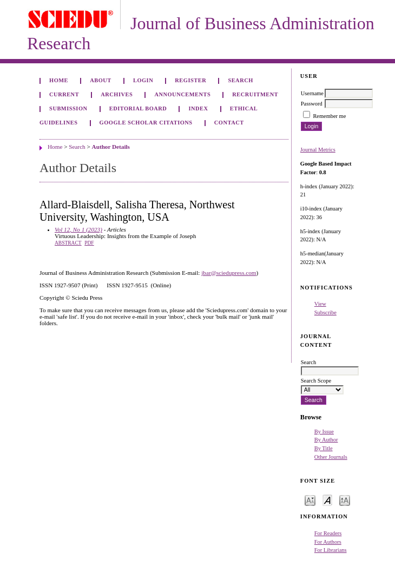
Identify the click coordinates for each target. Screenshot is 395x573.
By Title (323, 448)
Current (64, 94)
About (100, 80)
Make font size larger (344, 499)
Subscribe (325, 312)
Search (240, 80)
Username (312, 93)
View (320, 304)
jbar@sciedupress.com (228, 272)
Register (190, 80)
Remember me (329, 116)
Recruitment (255, 94)
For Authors (327, 542)
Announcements (182, 94)
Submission (68, 108)
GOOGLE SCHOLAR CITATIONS (146, 123)
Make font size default (327, 499)
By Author (326, 440)
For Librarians (330, 550)
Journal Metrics (317, 150)
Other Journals (330, 457)
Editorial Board (138, 108)
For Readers (328, 533)
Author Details (111, 146)
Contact (229, 123)
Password (311, 104)
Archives (117, 94)
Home (58, 80)
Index (198, 108)
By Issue (324, 431)
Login (143, 80)
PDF (89, 243)
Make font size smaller (310, 499)
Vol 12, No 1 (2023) (78, 229)
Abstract (68, 243)
